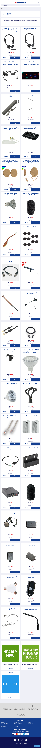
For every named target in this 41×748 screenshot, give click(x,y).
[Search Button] (39, 5)
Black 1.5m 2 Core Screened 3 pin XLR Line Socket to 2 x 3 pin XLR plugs (10, 260)
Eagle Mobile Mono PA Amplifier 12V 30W (10, 480)
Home (2, 8)
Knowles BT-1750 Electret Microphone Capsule (31, 512)
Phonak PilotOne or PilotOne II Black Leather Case (30, 576)
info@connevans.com (23, 746)
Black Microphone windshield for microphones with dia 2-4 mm (30, 480)
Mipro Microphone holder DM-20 (30, 383)
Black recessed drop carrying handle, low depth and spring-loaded (30, 128)
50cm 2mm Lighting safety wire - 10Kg (10, 609)
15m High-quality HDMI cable (10, 322)
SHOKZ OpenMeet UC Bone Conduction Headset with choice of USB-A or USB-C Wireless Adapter (10, 30)
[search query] (20, 5)
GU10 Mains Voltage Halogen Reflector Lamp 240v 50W (10, 194)
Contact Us (16, 726)
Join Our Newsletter (4, 723)
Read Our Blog (30, 723)
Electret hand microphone (31, 258)
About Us (29, 722)
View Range (10, 668)
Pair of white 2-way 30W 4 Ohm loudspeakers (31, 416)
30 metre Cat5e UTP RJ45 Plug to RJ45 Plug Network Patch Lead (10, 416)
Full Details (5, 57)
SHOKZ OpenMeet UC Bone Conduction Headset (30, 29)
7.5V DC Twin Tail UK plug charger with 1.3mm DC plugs (10, 512)
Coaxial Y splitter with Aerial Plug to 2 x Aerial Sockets (10, 576)
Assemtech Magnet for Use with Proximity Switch (30, 448)
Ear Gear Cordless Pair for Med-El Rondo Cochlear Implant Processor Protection (10, 161)
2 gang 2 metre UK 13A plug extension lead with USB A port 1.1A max (10, 128)
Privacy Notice (3, 726)
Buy (15, 57)
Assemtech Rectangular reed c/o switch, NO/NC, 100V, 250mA (10, 448)
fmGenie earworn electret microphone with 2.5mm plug (30, 293)
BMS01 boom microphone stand (30, 95)
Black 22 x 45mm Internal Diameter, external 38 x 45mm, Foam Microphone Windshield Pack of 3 (31, 195)
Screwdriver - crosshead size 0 (10, 292)
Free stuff (10, 672)
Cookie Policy (16, 722)
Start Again (3, 722)
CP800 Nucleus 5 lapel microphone (31, 322)
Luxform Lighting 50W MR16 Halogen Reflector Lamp (10, 384)
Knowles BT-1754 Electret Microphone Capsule (10, 544)
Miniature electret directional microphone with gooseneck (30, 609)
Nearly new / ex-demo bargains (10, 642)
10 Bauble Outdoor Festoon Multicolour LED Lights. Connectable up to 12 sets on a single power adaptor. (30, 63)
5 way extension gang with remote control (10, 96)
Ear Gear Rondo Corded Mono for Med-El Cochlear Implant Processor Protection (31, 161)
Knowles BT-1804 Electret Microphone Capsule (31, 544)
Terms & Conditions (18, 723)
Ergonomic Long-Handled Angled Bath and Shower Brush (10, 227)
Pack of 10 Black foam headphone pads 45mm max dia (30, 227)
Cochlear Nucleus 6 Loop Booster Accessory (10, 350)
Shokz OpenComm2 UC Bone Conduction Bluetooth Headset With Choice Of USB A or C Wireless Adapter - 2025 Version (10, 63)
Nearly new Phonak (30, 642)
